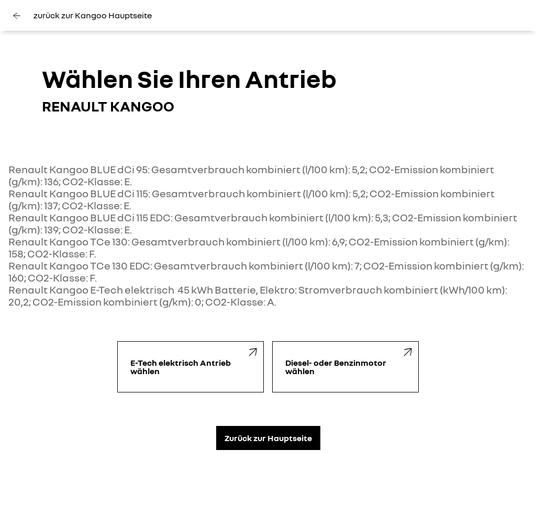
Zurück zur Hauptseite (268, 438)
